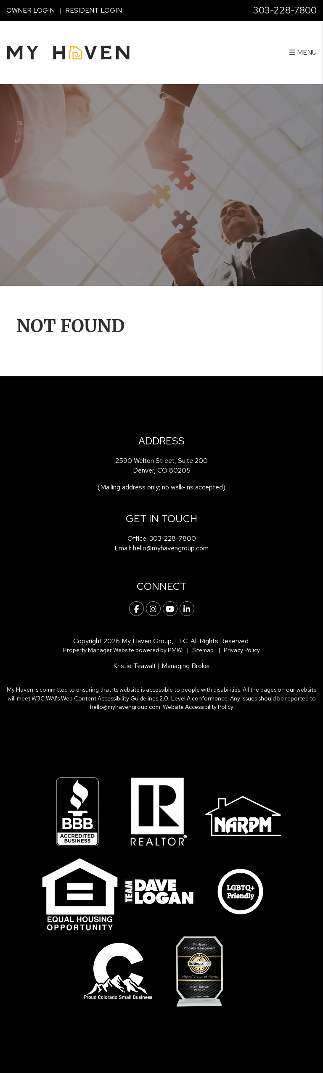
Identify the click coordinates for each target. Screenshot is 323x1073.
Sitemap (203, 650)
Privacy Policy (242, 650)
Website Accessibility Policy (198, 707)
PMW (175, 650)
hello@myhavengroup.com (171, 548)
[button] (136, 608)
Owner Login (30, 10)
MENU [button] (303, 52)
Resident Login (93, 10)
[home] (68, 52)
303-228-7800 (285, 10)
